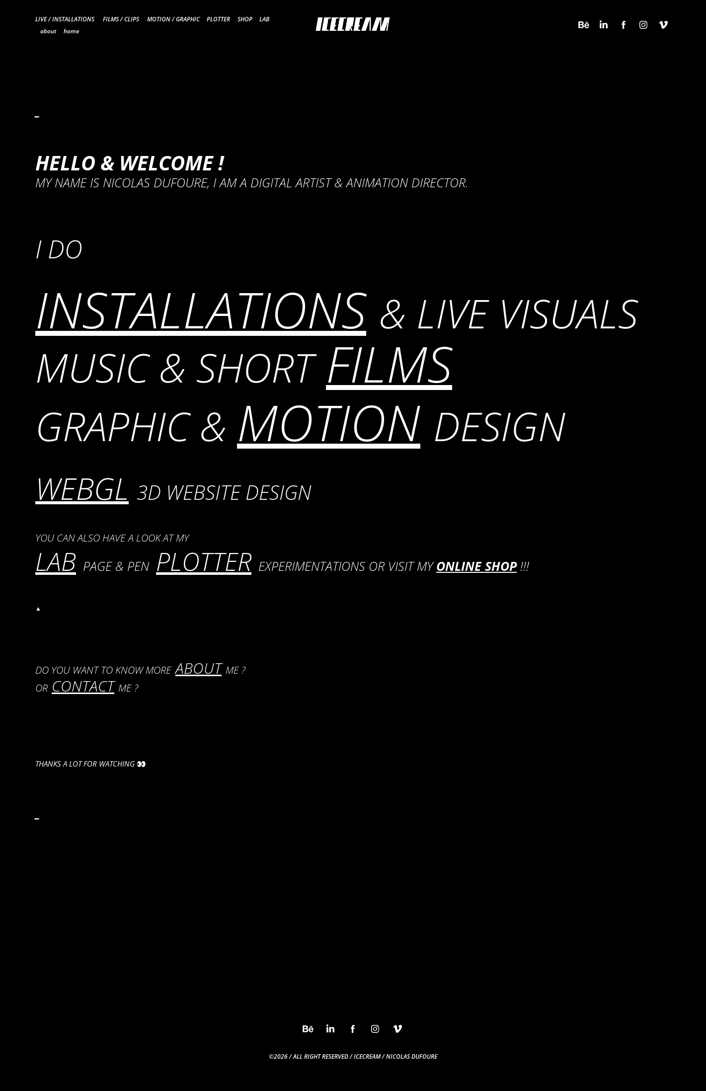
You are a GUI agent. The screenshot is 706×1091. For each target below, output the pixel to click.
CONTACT (83, 686)
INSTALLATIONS (200, 309)
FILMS (389, 363)
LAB (264, 19)
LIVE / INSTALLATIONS (64, 19)
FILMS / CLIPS (121, 19)
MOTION (328, 422)
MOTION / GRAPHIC (173, 19)
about (48, 31)
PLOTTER (218, 19)
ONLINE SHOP (476, 566)
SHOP (244, 19)
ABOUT (198, 668)
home (71, 31)
